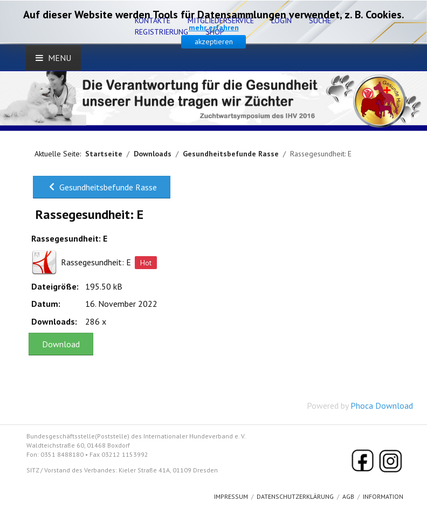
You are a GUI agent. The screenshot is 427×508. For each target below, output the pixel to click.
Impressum (231, 496)
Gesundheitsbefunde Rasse (101, 187)
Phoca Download (381, 405)
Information (383, 496)
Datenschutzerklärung (295, 496)
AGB (348, 496)
